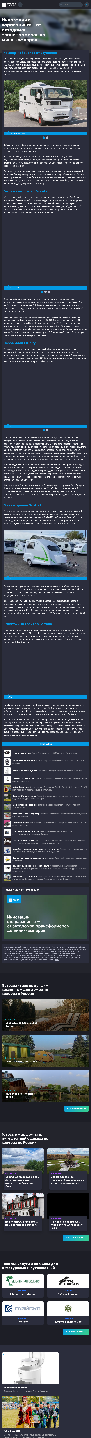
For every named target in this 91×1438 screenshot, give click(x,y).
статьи (57, 960)
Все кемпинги (76, 1108)
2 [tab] (47, 137)
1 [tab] (44, 137)
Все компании (76, 1332)
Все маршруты (76, 1238)
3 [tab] (49, 292)
